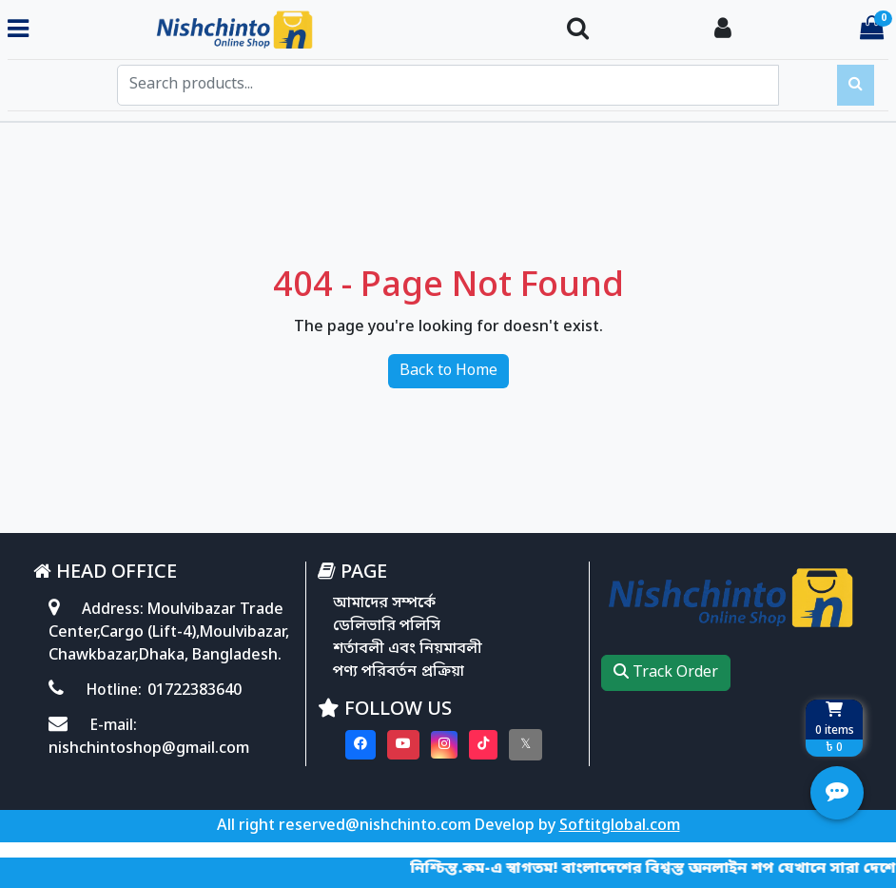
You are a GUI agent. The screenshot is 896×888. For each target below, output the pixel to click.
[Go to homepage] (290, 30)
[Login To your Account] (722, 30)
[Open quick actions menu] (837, 792)
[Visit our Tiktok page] (483, 745)
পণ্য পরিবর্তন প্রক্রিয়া (398, 671)
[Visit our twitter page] (525, 744)
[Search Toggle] (578, 30)
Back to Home (448, 371)
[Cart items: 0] (871, 30)
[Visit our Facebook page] (360, 745)
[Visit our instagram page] (444, 745)
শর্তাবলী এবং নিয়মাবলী (407, 649)
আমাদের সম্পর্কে (384, 603)
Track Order (666, 672)
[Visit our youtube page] (403, 745)
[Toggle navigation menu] (18, 30)
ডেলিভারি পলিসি (386, 626)
